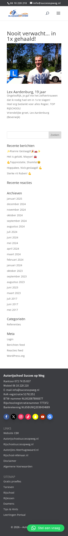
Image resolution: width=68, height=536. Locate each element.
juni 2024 (12, 237)
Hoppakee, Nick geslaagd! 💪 (24, 167)
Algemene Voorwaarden (17, 466)
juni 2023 (12, 287)
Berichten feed (16, 345)
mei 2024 (12, 243)
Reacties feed (15, 350)
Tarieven (8, 487)
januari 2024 (14, 265)
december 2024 (16, 204)
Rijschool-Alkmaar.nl (15, 455)
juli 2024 (12, 232)
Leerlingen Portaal (14, 515)
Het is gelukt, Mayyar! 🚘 (22, 156)
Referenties (14, 324)
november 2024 (16, 209)
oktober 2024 (15, 215)
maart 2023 (14, 293)
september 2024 (17, 221)
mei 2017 (12, 309)
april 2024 (13, 248)
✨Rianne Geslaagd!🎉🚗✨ (23, 151)
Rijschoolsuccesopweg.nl (18, 444)
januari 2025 (14, 198)
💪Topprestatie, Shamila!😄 (23, 162)
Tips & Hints (10, 509)
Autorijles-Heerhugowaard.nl (21, 450)
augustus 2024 (16, 226)
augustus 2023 (16, 282)
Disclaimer (9, 461)
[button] (45, 528)
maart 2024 (14, 254)
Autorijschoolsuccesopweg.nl (21, 438)
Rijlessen (8, 498)
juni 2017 (12, 304)
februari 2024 (15, 259)
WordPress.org (16, 356)
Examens (8, 503)
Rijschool (8, 492)
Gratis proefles (12, 481)
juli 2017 (12, 298)
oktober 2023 (15, 271)
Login (10, 339)
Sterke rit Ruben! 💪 (19, 173)
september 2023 (17, 276)
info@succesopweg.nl (25, 390)
